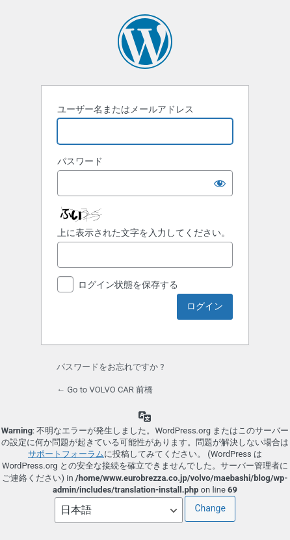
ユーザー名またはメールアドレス (125, 109)
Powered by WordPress (145, 41)
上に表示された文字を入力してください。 (143, 232)
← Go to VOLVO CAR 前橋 (105, 389)
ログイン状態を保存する (128, 284)
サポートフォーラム (66, 454)
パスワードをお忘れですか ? (110, 367)
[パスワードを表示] (220, 183)
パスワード (80, 161)
